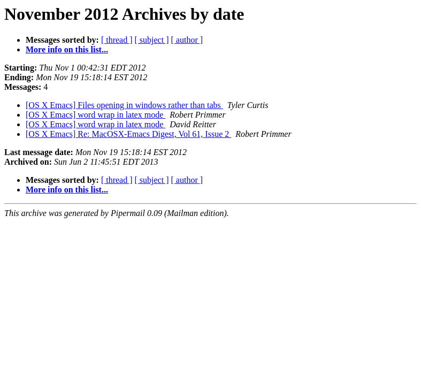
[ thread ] (117, 39)
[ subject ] (152, 39)
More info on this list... (67, 49)
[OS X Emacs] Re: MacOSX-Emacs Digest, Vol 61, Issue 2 (128, 133)
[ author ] (187, 39)
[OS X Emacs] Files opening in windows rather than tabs (124, 105)
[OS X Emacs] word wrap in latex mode (95, 114)
